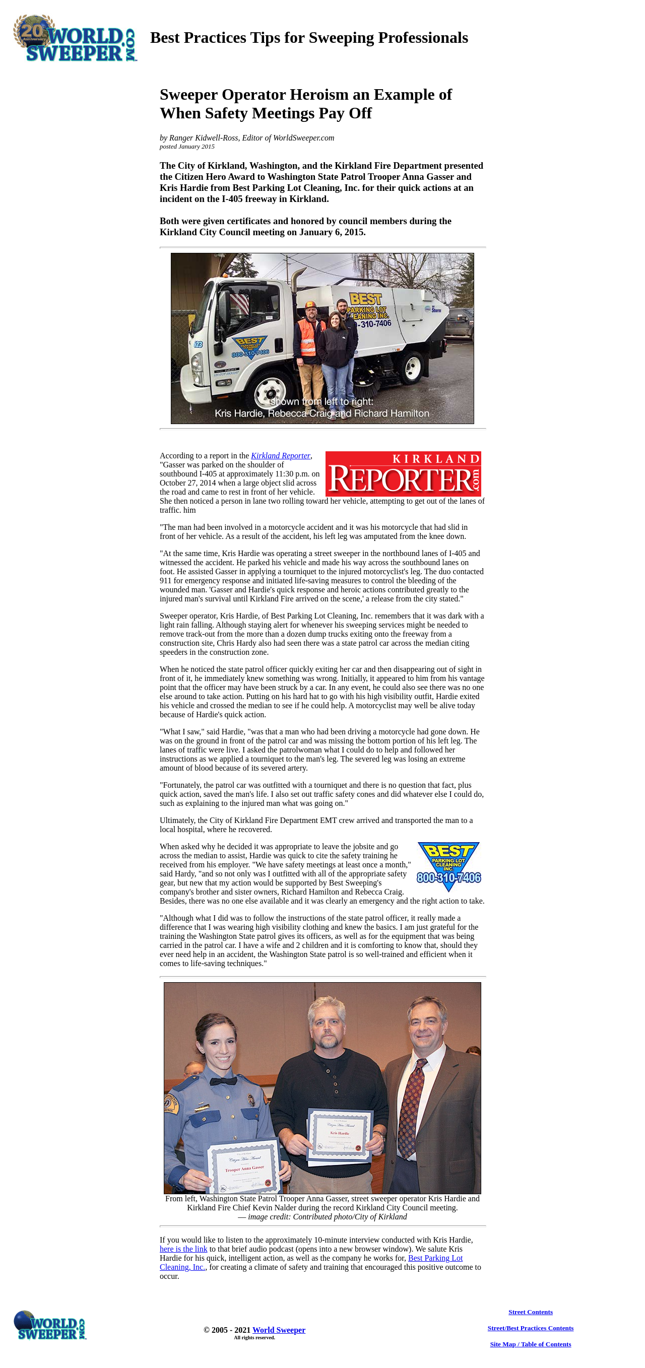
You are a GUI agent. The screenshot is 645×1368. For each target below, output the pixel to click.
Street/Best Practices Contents (531, 1328)
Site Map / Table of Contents (530, 1344)
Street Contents (530, 1312)
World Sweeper (278, 1330)
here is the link (184, 1249)
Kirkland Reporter (280, 455)
